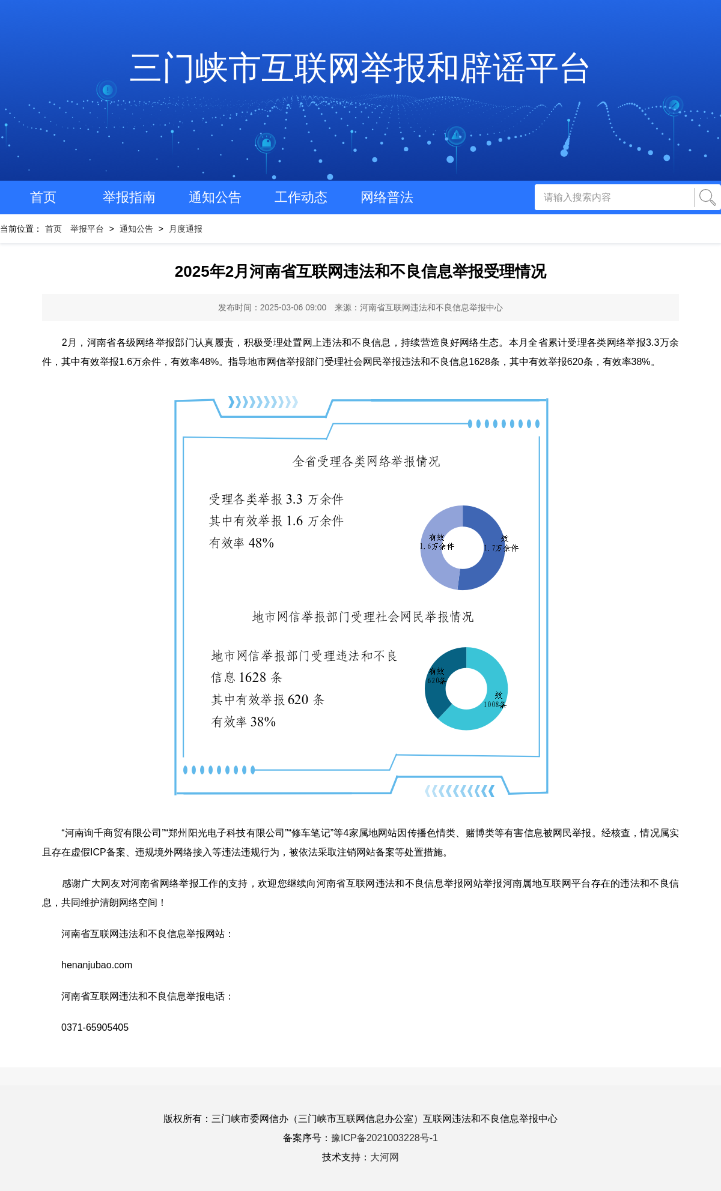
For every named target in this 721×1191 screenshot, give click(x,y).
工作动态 (301, 197)
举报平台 (87, 229)
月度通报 (185, 229)
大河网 (384, 1157)
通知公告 (215, 197)
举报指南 (129, 197)
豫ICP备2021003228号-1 (384, 1138)
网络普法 (386, 197)
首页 (43, 197)
